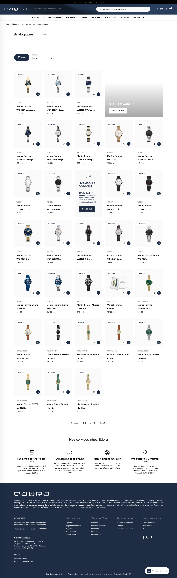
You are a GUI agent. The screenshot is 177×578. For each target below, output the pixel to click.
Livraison (94, 523)
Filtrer (22, 57)
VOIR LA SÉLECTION (118, 111)
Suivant (103, 423)
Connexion (121, 526)
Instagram (147, 537)
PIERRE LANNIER (112, 301)
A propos (69, 523)
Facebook (143, 537)
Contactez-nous (149, 523)
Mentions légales (20, 558)
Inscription (95, 531)
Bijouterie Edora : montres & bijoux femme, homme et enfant (90, 574)
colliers (99, 505)
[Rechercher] (123, 9)
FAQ (144, 528)
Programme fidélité (73, 526)
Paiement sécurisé (98, 526)
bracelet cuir (49, 507)
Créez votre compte (125, 528)
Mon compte (71, 531)
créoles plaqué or (71, 505)
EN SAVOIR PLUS (87, 209)
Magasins (69, 528)
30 (94, 423)
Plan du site (147, 526)
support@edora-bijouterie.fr (32, 541)
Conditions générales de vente (26, 561)
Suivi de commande (125, 523)
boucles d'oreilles (45, 505)
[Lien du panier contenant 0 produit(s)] (170, 9)
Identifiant (95, 528)
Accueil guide (71, 534)
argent (59, 507)
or (55, 507)
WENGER (19, 103)
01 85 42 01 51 (110, 2)
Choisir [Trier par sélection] (42, 58)
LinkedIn (152, 537)
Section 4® (127, 574)
